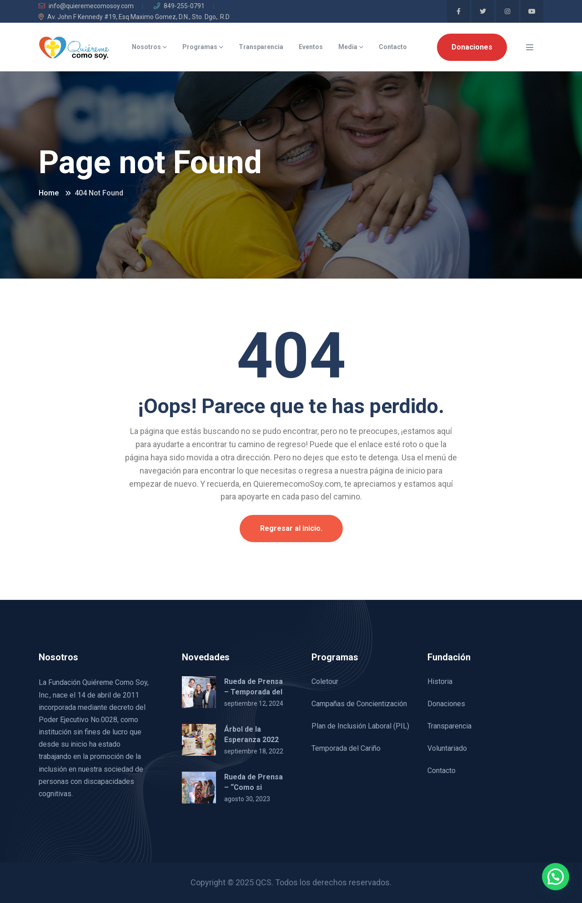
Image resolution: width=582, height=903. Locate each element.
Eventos (311, 46)
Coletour (324, 681)
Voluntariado (447, 748)
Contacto (393, 46)
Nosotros (146, 46)
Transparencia (261, 46)
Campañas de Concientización (359, 703)
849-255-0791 (179, 6)
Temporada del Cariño (346, 748)
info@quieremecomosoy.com (86, 6)
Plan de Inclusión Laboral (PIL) (360, 726)
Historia (439, 681)
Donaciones (472, 47)
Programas (199, 46)
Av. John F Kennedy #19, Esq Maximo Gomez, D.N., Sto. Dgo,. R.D (134, 16)
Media (347, 46)
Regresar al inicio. (291, 528)
